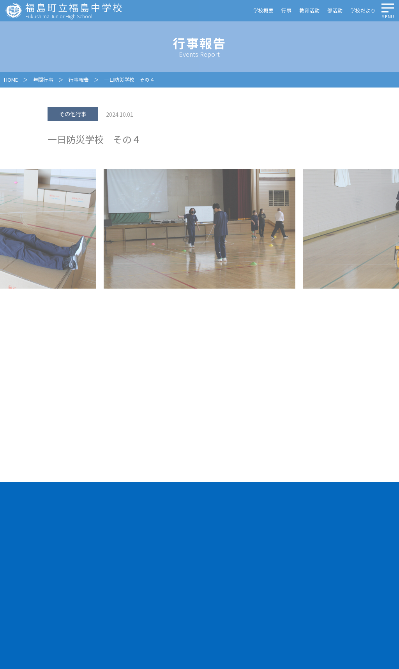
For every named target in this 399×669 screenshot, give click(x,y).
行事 (286, 10)
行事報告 (79, 79)
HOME (11, 79)
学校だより (363, 10)
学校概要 (263, 10)
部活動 (335, 10)
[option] (199, 229)
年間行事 (43, 79)
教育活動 (309, 10)
